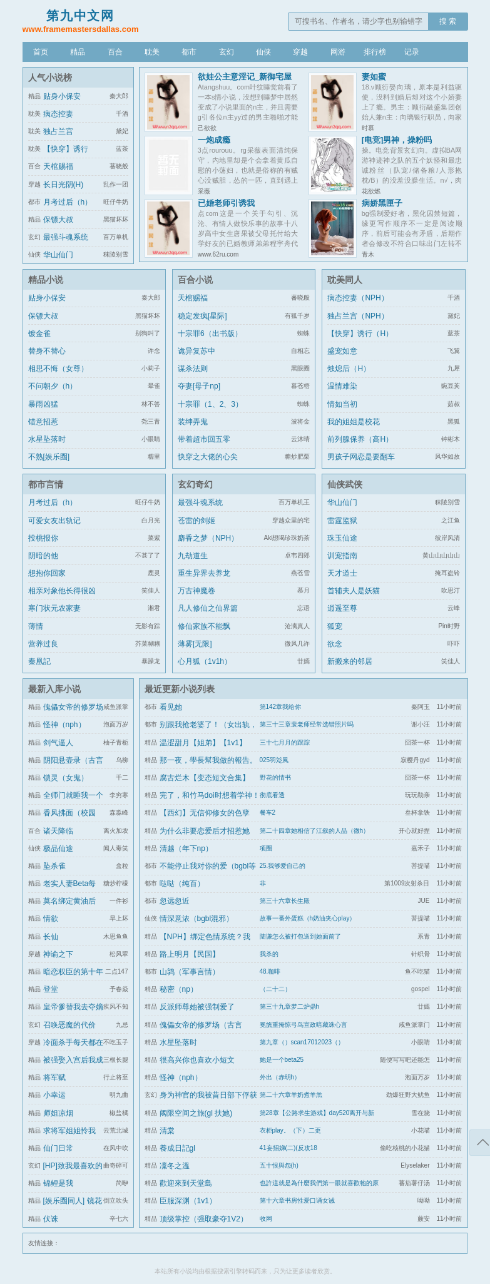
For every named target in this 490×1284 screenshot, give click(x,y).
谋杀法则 (193, 368)
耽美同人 (344, 280)
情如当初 (342, 404)
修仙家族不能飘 (204, 626)
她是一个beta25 (282, 1059)
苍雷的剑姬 (196, 520)
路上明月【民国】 (190, 954)
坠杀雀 (54, 866)
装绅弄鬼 (193, 421)
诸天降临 (58, 831)
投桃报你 (43, 538)
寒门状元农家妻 (54, 608)
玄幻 (226, 52)
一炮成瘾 (214, 140)
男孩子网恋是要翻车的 (361, 464)
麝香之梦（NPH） (208, 538)
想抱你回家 (47, 573)
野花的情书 (275, 777)
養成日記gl (177, 1148)
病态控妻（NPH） (357, 297)
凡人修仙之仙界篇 (208, 608)
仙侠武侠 (344, 484)
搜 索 (447, 21)
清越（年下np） (186, 848)
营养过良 (43, 643)
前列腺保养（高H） (360, 439)
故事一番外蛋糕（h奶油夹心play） (308, 918)
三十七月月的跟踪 (285, 742)
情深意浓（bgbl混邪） (197, 918)
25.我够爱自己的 (283, 865)
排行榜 (375, 52)
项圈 (266, 848)
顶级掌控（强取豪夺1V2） (204, 1219)
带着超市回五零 (204, 439)
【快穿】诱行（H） (360, 333)
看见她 (171, 707)
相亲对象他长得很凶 (62, 590)
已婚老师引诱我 (226, 203)
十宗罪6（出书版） (210, 333)
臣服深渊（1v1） (188, 1200)
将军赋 (54, 1077)
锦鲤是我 (58, 1183)
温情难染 (342, 386)
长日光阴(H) (63, 184)
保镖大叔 (58, 219)
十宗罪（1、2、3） (210, 404)
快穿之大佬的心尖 (208, 456)
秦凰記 (39, 661)
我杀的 (269, 953)
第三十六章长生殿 (285, 900)
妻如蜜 (374, 76)
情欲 (50, 918)
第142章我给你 (281, 706)
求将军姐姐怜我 (69, 1130)
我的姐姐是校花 (353, 421)
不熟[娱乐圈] (49, 456)
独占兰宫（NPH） (357, 316)
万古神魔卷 (196, 590)
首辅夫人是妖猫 (353, 590)
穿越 (300, 52)
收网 (266, 1218)
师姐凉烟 (58, 1113)
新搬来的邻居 (349, 661)
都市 (189, 52)
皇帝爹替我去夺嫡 (73, 1006)
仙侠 (263, 52)
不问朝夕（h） (53, 386)
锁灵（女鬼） (65, 777)
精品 (77, 52)
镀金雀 (39, 333)
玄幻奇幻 (195, 484)
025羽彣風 (274, 760)
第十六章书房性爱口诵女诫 (297, 1200)
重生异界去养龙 (204, 573)
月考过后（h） (68, 202)
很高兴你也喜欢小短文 (197, 1060)
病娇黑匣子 (382, 203)
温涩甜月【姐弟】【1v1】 (203, 742)
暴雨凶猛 (43, 404)
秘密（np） (179, 989)
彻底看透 (272, 795)
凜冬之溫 (175, 1165)
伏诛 (50, 1219)
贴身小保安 (62, 96)
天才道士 (342, 573)
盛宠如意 (342, 351)
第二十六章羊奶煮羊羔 (291, 1094)
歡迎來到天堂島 (186, 1183)
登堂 (50, 989)
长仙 (50, 936)
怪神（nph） (64, 724)
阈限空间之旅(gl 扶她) (196, 1113)
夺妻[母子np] (199, 386)
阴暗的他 (43, 555)
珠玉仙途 (342, 538)
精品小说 (45, 280)
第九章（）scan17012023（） (302, 1042)
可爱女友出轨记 (54, 520)
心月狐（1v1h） (205, 661)
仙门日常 (58, 1148)
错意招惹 (43, 421)
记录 (411, 52)
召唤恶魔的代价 (69, 1025)
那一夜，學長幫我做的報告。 (208, 760)
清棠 (167, 1130)
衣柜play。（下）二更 (290, 1130)
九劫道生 (193, 555)
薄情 (35, 626)
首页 (40, 52)
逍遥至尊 (342, 608)
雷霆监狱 (342, 520)
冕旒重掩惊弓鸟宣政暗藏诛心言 (303, 1024)
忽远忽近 (175, 901)
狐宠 (334, 626)
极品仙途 (58, 848)
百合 (115, 52)
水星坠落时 (47, 439)
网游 (337, 52)
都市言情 (45, 484)
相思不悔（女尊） (58, 368)
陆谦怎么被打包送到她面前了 (300, 936)
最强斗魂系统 (65, 237)
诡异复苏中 (196, 351)
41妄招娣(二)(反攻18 (288, 1147)
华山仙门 (58, 254)
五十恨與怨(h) (279, 1165)
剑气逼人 (58, 742)
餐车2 (268, 812)
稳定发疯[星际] (202, 316)
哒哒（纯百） (182, 883)
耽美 (152, 52)
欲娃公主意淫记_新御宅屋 (245, 76)
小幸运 (54, 1095)
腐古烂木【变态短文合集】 (205, 777)
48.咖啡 (270, 971)
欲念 (334, 643)
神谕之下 (58, 954)
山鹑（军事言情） (190, 971)
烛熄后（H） (348, 368)
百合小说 (195, 280)
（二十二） (275, 989)
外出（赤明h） (280, 1077)
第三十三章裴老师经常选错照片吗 (307, 724)
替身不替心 (47, 351)
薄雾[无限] (195, 643)
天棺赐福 (58, 166)
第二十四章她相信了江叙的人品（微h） (315, 830)
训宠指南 (342, 555)
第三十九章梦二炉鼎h (290, 1006)
